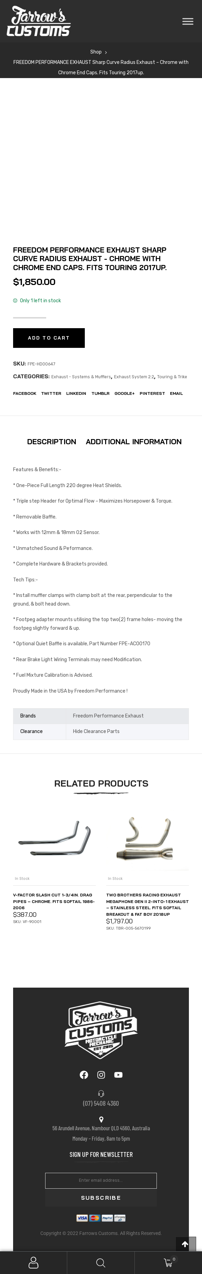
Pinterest (152, 393)
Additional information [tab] (134, 441)
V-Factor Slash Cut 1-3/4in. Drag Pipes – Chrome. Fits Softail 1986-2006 (54, 901)
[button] (185, 1244)
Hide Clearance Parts (96, 731)
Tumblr (100, 393)
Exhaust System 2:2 (134, 376)
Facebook (24, 393)
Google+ (124, 393)
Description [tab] (51, 441)
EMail (176, 393)
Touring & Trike (172, 376)
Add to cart (49, 338)
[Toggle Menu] (187, 21)
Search (100, 1263)
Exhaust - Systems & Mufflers (81, 376)
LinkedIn (76, 393)
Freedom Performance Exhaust (108, 716)
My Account (33, 1263)
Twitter (51, 393)
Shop (96, 52)
